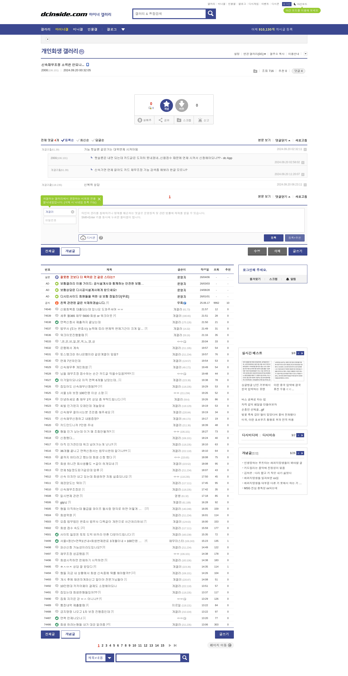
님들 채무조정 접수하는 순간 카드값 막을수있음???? (93, 373)
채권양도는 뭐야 (68, 483)
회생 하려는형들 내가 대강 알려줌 (80, 624)
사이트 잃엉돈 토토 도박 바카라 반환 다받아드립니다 (93, 534)
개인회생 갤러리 (62, 51)
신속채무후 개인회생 (71, 367)
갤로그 (242, 4)
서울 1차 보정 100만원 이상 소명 (79, 393)
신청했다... (65, 438)
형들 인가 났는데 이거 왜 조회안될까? (83, 431)
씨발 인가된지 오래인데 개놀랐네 (80, 406)
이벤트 (265, 4)
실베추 (144, 120)
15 (162, 645)
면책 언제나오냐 (68, 618)
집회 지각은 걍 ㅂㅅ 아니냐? (76, 599)
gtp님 (61, 502)
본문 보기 (264, 140)
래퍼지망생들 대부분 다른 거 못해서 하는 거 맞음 (274, 483)
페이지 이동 (221, 645)
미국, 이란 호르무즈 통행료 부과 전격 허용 (268, 419)
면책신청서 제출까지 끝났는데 (78, 322)
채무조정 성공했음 (70, 554)
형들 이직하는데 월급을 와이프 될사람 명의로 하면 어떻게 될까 (99, 509)
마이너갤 (61, 29)
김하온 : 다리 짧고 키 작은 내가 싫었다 (268, 473)
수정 (257, 251)
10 (134, 645)
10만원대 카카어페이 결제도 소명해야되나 (86, 586)
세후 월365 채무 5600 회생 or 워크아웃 (83, 316)
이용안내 (293, 54)
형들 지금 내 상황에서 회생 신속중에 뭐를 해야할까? (92, 573)
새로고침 (301, 140)
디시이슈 (269, 435)
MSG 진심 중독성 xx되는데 (260, 488)
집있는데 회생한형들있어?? (76, 592)
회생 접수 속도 (67, 528)
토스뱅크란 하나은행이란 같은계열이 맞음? (86, 354)
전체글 (50, 251)
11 (140, 645)
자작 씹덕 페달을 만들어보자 (259, 404)
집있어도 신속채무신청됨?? (76, 386)
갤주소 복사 (277, 54)
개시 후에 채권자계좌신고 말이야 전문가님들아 (89, 579)
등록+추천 (294, 237)
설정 (237, 54)
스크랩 (255, 71)
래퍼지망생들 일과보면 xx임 (261, 478)
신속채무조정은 (68, 489)
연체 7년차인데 (68, 361)
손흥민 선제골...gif (253, 409)
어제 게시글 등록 (272, 29)
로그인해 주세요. (255, 270)
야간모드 (300, 4)
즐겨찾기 (255, 279)
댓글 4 (298, 71)
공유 (164, 120)
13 (151, 645)
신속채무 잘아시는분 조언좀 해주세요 (82, 412)
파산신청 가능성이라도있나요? (78, 547)
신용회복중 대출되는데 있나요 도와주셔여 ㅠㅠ (89, 309)
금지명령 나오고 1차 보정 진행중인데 (82, 612)
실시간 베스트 (252, 353)
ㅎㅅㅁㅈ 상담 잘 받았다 (74, 566)
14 (157, 645)
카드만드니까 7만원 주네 (74, 425)
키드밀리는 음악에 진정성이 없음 (264, 468)
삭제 (305, 149)
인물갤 (232, 4)
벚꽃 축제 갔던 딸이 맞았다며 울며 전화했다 (269, 414)
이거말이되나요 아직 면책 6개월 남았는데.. (86, 380)
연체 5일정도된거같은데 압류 (77, 470)
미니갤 (221, 4)
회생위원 (63, 515)
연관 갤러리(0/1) (254, 54)
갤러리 (211, 4)
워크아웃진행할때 (69, 335)
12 (145, 645)
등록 (273, 237)
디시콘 (275, 4)
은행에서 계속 (67, 348)
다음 (170, 645)
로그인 (287, 4)
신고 (203, 120)
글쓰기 (298, 251)
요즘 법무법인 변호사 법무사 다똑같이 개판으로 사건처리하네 (99, 521)
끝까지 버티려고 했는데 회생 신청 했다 (83, 457)
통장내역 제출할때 (70, 605)
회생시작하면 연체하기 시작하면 (79, 560)
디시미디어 (250, 435)
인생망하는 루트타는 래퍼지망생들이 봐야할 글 (273, 463)
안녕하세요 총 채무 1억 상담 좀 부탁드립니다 (88, 399)
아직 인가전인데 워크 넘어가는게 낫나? (84, 444)
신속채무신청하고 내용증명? (77, 418)
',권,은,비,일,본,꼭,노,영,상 (75, 341)
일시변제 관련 (67, 496)
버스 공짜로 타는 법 (254, 399)
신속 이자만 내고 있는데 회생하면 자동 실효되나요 (91, 476)
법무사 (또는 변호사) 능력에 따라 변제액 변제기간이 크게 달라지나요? (99, 328)
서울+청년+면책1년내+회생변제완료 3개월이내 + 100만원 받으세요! (99, 541)
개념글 (70, 251)
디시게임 (254, 4)
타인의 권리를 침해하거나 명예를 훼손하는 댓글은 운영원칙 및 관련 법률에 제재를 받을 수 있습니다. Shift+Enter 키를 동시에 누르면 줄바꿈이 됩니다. (143, 215)
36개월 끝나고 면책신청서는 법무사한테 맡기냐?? (91, 451)
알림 (291, 279)
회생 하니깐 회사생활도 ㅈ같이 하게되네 (84, 464)
